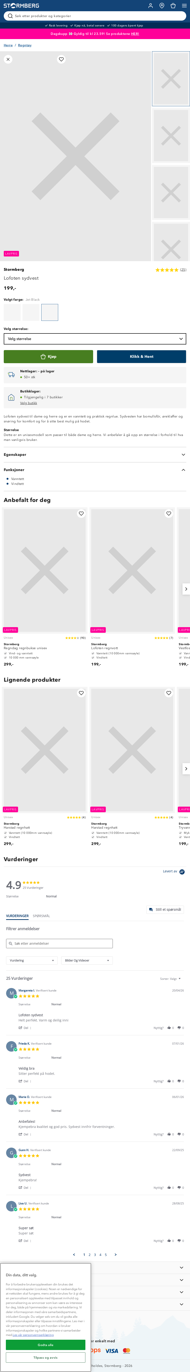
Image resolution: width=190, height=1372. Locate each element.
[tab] (165, 910)
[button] (26, 1027)
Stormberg (14, 269)
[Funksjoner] (95, 470)
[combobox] (32, 960)
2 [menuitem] (90, 1255)
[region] (45, 1317)
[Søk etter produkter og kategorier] (96, 16)
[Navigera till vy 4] (171, 249)
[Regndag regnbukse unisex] (44, 589)
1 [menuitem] (84, 1255)
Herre (8, 45)
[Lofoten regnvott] (132, 589)
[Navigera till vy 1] (171, 78)
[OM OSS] (95, 1280)
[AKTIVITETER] (95, 1304)
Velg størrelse (96, 339)
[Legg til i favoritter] (61, 59)
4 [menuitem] (100, 1255)
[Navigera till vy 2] (171, 135)
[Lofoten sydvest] (12, 312)
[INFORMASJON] (95, 1268)
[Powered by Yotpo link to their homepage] (174, 872)
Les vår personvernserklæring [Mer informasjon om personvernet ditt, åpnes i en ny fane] (33, 1335)
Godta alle (45, 1345)
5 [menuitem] (106, 1255)
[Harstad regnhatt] (44, 768)
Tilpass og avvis (46, 1357)
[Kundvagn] (173, 5)
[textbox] (183, 980)
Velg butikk (28, 403)
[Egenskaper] (95, 454)
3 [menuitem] (95, 1255)
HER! (135, 34)
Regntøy (25, 45)
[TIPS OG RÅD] (95, 1292)
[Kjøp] (48, 356)
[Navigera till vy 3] (171, 192)
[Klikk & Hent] (141, 356)
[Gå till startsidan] (21, 6)
